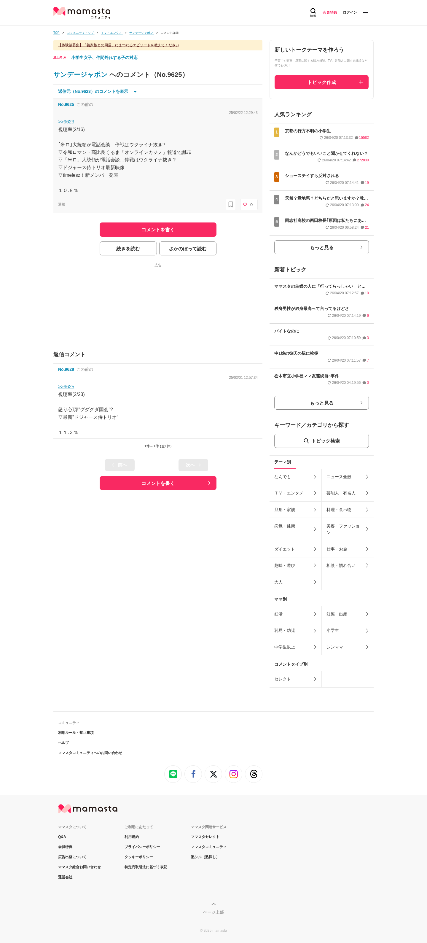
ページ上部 (213, 912)
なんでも (282, 476)
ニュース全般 (338, 476)
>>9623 (66, 121)
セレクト (282, 679)
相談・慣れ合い (341, 565)
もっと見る (322, 247)
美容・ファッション (343, 529)
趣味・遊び (284, 565)
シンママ (334, 647)
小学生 (332, 630)
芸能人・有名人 (341, 493)
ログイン (350, 12)
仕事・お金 (336, 549)
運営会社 (65, 877)
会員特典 (65, 847)
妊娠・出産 (336, 614)
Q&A (62, 837)
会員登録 (330, 12)
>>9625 (66, 386)
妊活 (278, 614)
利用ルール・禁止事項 (76, 732)
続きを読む (128, 248)
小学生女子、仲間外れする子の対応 (104, 57)
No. (66, 104)
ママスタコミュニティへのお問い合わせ (90, 753)
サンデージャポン (81, 74)
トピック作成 (321, 82)
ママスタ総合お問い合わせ (79, 867)
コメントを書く (158, 483)
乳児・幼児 (284, 630)
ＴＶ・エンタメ (288, 493)
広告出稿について (72, 857)
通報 (61, 204)
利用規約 (132, 837)
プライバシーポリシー (142, 847)
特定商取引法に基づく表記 (146, 867)
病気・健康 (284, 526)
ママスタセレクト (205, 837)
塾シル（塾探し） (205, 857)
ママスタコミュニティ (209, 847)
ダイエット (284, 549)
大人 (278, 582)
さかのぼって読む (188, 248)
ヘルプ (63, 743)
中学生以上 (284, 647)
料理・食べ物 (338, 509)
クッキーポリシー (139, 857)
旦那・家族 (284, 509)
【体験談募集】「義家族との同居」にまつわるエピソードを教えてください (118, 45)
